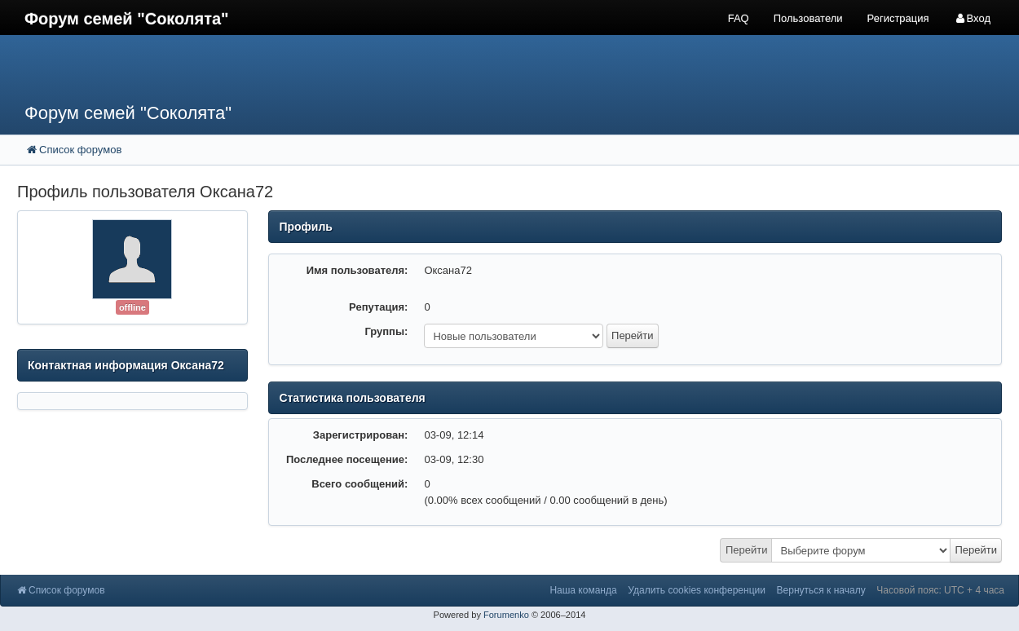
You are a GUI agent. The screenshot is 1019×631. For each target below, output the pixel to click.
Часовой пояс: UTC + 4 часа (940, 590)
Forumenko (506, 615)
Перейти (747, 550)
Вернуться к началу (821, 590)
